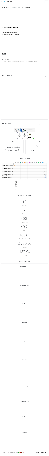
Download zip (42, 76)
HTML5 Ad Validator (15, 7)
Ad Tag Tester (5, 7)
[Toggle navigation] (46, 2)
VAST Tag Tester (26, 7)
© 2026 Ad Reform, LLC (41, 452)
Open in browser (41, 124)
